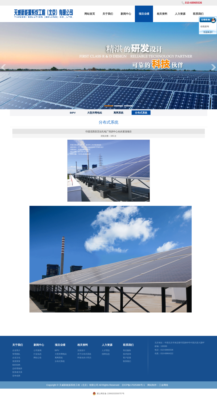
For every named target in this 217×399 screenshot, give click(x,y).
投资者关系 (17, 372)
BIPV (73, 112)
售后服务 (127, 350)
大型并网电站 (94, 112)
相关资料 (162, 13)
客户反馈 (127, 357)
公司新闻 (37, 350)
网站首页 (89, 13)
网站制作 (152, 385)
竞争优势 (16, 376)
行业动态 (37, 354)
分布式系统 (141, 112)
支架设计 (81, 350)
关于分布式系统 (84, 354)
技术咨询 (127, 354)
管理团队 (16, 354)
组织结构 (16, 365)
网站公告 (37, 357)
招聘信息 (106, 354)
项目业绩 (144, 13)
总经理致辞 (17, 368)
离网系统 (118, 112)
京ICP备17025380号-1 (133, 385)
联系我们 (198, 13)
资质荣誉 (16, 361)
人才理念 (106, 350)
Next (213, 67)
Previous (3, 67)
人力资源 (180, 13)
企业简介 (16, 350)
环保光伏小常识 (84, 357)
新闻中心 (126, 13)
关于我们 (107, 13)
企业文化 (16, 357)
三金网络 (163, 385)
